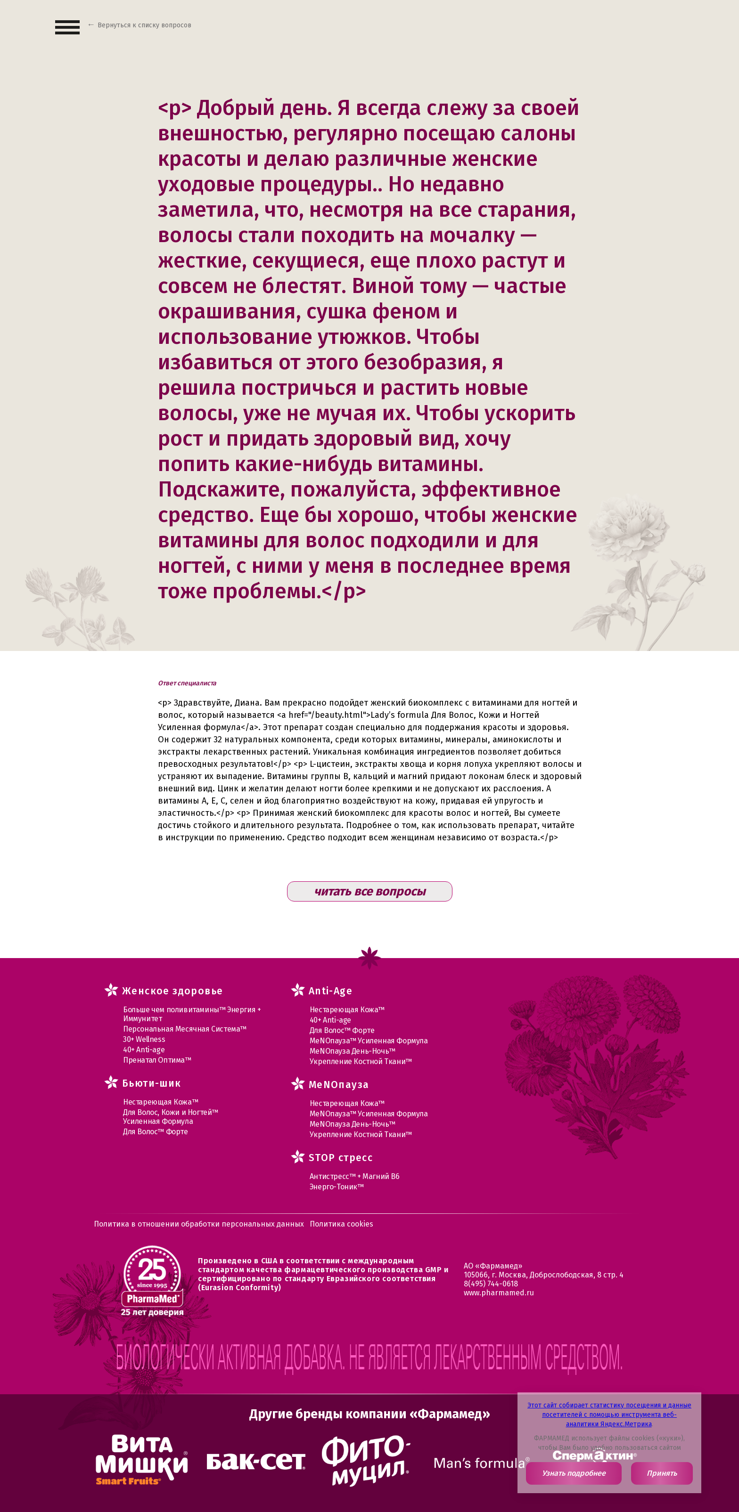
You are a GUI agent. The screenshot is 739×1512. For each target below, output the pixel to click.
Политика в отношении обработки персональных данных (199, 1223)
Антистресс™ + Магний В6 (355, 1176)
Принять (662, 1473)
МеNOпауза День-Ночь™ (352, 1051)
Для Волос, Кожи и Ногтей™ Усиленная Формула (170, 1117)
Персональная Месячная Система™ (184, 1028)
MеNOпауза (339, 1085)
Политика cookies (341, 1223)
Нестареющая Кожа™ (160, 1101)
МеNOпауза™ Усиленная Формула (369, 1040)
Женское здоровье (172, 991)
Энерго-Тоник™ (337, 1186)
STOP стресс (341, 1158)
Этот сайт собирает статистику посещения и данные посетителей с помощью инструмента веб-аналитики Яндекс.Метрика (609, 1414)
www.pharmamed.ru (499, 1292)
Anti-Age (331, 991)
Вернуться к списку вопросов (144, 25)
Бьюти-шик (151, 1083)
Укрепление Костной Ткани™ (361, 1061)
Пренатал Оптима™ (157, 1060)
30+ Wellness (144, 1039)
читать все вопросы (370, 891)
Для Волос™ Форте (155, 1131)
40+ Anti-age (143, 1049)
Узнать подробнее (574, 1473)
